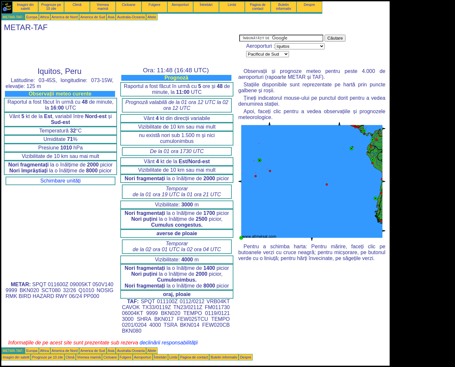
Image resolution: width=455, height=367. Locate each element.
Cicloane (128, 5)
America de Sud (92, 17)
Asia (111, 17)
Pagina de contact (258, 6)
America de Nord (65, 17)
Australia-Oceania (131, 17)
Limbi (232, 5)
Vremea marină (103, 6)
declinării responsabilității (169, 342)
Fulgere (154, 5)
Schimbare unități (60, 181)
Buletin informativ (283, 6)
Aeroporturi (180, 5)
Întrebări (206, 5)
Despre (309, 5)
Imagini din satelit (25, 6)
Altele (151, 17)
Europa (31, 17)
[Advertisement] (120, 49)
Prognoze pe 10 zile (51, 6)
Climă (77, 5)
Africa (44, 17)
